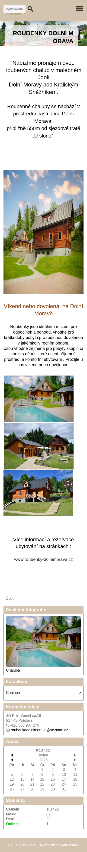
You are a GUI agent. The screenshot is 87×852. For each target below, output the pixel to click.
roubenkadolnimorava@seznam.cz (39, 730)
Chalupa (13, 670)
